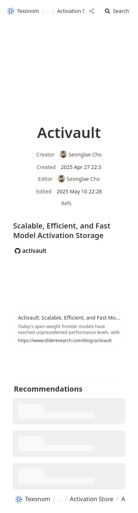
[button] (117, 11)
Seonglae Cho (81, 154)
